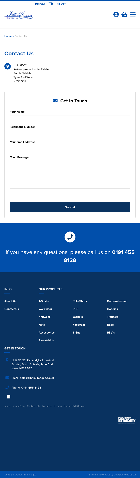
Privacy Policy (18, 406)
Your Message (19, 157)
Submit (70, 207)
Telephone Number (22, 127)
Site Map (80, 406)
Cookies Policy (34, 406)
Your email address (22, 142)
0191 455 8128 (31, 387)
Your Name (17, 112)
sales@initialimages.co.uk (37, 378)
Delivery (58, 406)
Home (7, 36)
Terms (7, 406)
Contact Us (11, 309)
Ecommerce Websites (99, 474)
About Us (10, 301)
